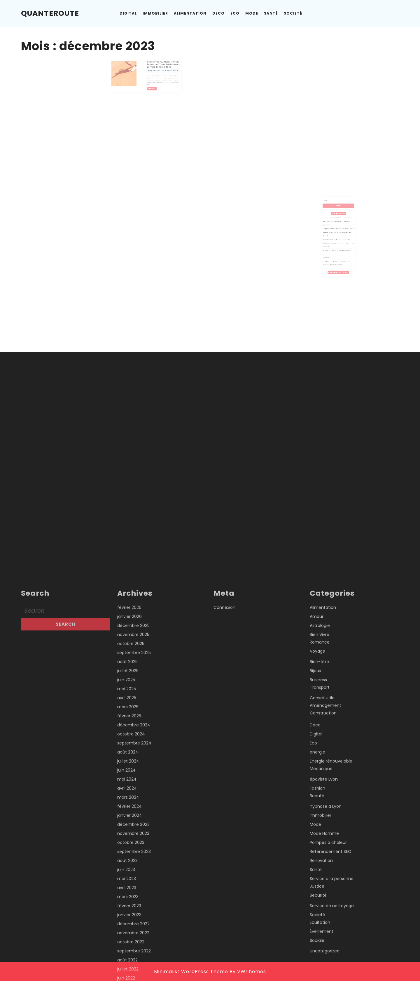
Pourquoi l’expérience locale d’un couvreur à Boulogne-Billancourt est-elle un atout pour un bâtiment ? (338, 242)
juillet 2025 (128, 963)
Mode (251, 13)
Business (318, 972)
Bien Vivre (319, 927)
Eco (234, 13)
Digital (128, 13)
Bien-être (319, 954)
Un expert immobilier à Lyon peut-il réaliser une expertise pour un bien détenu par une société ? (337, 248)
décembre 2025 (133, 918)
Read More (150, 83)
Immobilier (155, 13)
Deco (218, 13)
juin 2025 (126, 972)
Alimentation (190, 13)
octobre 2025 (130, 936)
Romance (320, 935)
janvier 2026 (129, 909)
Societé (293, 13)
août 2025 (127, 954)
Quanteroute (50, 13)
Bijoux (315, 963)
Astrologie (320, 918)
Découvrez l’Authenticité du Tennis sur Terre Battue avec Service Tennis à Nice (156, 67)
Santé (271, 13)
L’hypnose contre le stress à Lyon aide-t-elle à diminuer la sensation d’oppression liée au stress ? (338, 235)
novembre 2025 (133, 927)
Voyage (317, 944)
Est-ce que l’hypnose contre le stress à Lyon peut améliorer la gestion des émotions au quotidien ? (337, 228)
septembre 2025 (134, 945)
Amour (316, 909)
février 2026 (129, 900)
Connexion (224, 900)
